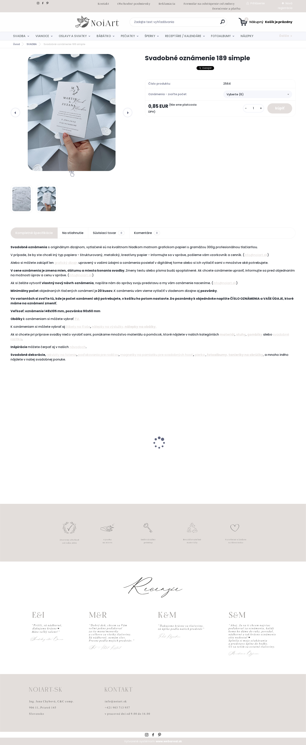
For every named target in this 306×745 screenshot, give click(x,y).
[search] (191, 23)
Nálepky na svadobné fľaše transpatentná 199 (34, 454)
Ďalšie (284, 36)
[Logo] (34, 22)
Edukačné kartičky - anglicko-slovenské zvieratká (115, 454)
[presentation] (15, 112)
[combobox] (257, 94)
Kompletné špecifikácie (34, 233)
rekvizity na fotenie (61, 355)
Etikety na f (74, 326)
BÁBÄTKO (104, 36)
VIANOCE (42, 36)
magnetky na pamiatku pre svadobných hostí (156, 355)
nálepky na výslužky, (108, 326)
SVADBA (19, 36)
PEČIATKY (128, 36)
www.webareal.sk (169, 741)
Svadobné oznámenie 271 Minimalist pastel (256, 454)
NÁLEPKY (247, 36)
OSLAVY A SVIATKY (73, 36)
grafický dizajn (66, 262)
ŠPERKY (150, 36)
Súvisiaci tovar (108, 233)
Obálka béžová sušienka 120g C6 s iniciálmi (183, 454)
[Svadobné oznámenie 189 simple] (72, 112)
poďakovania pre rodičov (98, 355)
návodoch (77, 347)
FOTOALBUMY (221, 36)
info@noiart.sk (255, 255)
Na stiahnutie (72, 233)
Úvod (16, 44)
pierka (200, 355)
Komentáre (147, 233)
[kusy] (253, 108)
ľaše (86, 326)
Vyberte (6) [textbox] (235, 94)
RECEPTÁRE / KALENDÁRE (183, 36)
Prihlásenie (257, 3)
